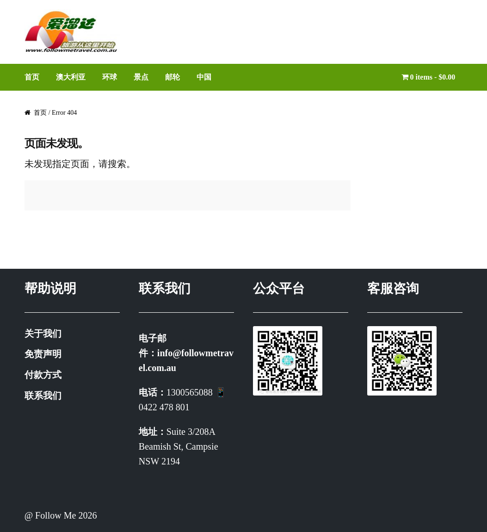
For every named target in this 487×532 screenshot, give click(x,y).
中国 (204, 77)
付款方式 (43, 375)
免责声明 (43, 354)
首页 (32, 77)
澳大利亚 (71, 77)
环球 (109, 77)
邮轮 (172, 77)
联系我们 (43, 395)
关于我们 (43, 333)
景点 (141, 77)
